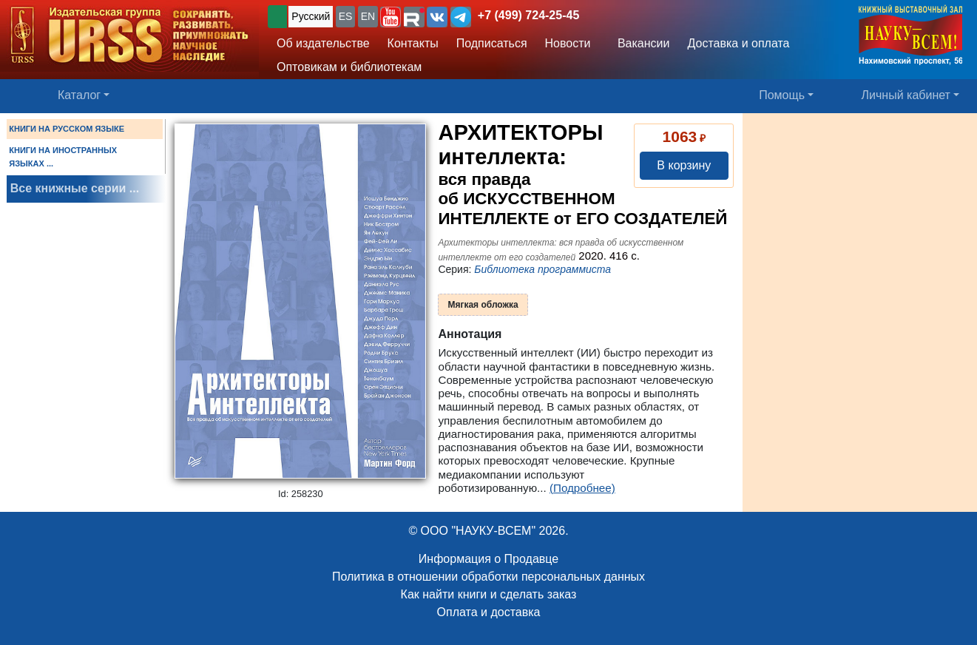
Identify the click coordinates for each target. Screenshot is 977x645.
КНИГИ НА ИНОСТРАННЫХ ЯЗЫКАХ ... (63, 157)
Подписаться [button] (491, 43)
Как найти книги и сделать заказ (489, 594)
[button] (390, 17)
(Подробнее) (582, 488)
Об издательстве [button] (323, 43)
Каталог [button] (79, 95)
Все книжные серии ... (74, 188)
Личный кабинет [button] (906, 95)
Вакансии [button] (640, 43)
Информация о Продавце (488, 559)
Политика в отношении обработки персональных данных (488, 576)
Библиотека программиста (542, 269)
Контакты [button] (413, 43)
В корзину (684, 165)
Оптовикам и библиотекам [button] (349, 67)
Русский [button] (310, 16)
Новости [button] (568, 43)
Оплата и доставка (489, 612)
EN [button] (368, 16)
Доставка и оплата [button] (738, 43)
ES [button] (346, 16)
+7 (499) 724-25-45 (528, 15)
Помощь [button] (782, 95)
